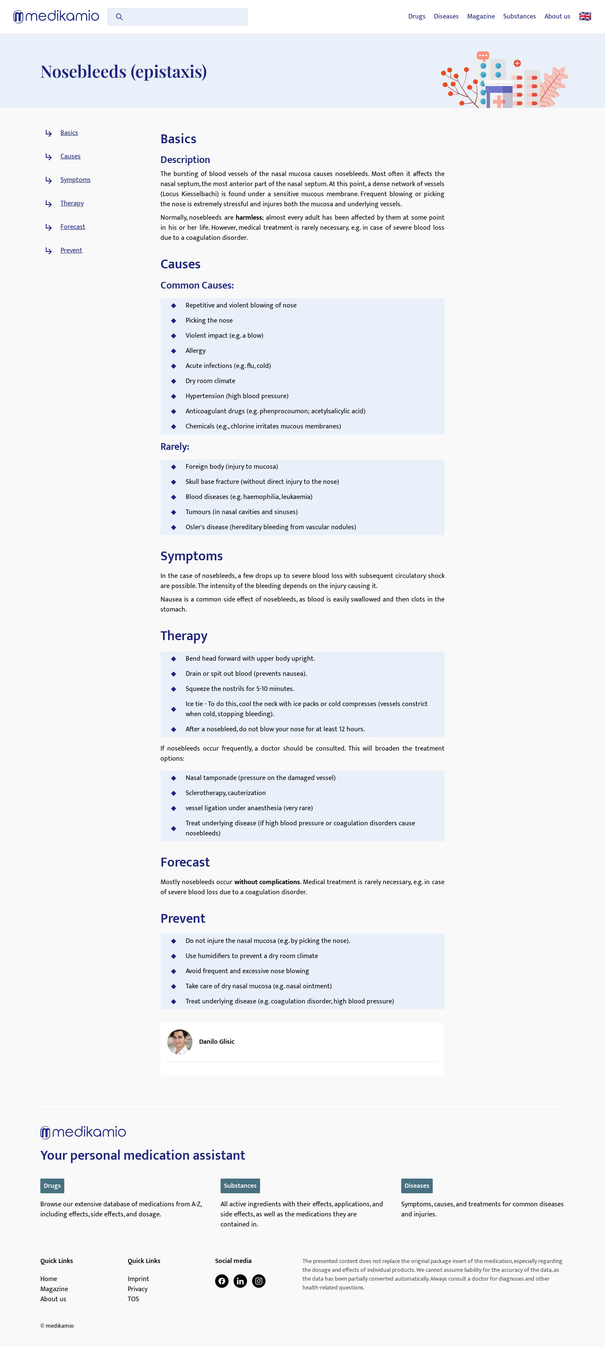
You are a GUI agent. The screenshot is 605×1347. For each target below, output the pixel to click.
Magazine (481, 17)
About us (557, 17)
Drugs (417, 17)
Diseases (446, 17)
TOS (133, 1299)
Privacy (137, 1289)
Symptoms (75, 180)
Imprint (138, 1279)
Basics (69, 133)
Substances (519, 17)
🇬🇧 (585, 17)
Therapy (72, 204)
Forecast (72, 227)
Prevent (71, 251)
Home (48, 1279)
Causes (70, 157)
